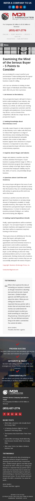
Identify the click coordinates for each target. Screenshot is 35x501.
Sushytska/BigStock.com (10, 270)
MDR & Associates (17, 16)
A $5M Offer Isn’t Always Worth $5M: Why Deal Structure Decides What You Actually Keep (17, 441)
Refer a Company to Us (17, 2)
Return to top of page (17, 495)
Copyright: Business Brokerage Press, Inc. (16, 265)
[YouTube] (20, 7)
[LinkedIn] (24, 7)
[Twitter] (13, 7)
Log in (25, 498)
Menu (6, 45)
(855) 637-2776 (17, 30)
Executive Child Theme (19, 496)
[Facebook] (9, 7)
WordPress (19, 498)
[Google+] (17, 7)
